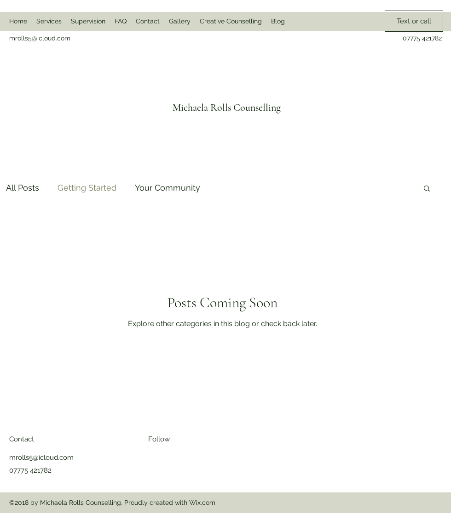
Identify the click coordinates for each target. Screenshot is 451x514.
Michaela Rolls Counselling (227, 107)
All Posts (22, 187)
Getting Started (87, 187)
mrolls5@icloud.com (39, 38)
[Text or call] (414, 21)
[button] (426, 189)
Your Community (167, 187)
